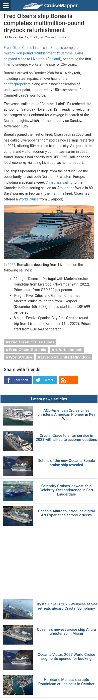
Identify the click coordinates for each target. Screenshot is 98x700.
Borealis (56, 48)
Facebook (21, 380)
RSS (71, 380)
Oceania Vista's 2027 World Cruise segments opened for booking (66, 657)
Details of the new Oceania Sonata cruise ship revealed (66, 463)
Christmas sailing (58, 182)
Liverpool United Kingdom (65, 357)
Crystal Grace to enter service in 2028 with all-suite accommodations (66, 438)
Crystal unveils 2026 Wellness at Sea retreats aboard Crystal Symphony (66, 606)
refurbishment (68, 349)
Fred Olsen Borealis (27, 349)
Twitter (48, 380)
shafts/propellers (17, 84)
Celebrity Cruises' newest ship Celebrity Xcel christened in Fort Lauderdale (66, 490)
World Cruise (28, 199)
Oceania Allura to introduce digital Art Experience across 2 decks (66, 513)
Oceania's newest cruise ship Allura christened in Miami (66, 631)
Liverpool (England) (46, 59)
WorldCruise (20, 357)
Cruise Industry (53, 37)
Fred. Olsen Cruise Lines (22, 48)
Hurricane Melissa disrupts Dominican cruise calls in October (66, 682)
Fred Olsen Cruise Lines (31, 342)
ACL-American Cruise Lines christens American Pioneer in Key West (66, 414)
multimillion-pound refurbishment (30, 53)
